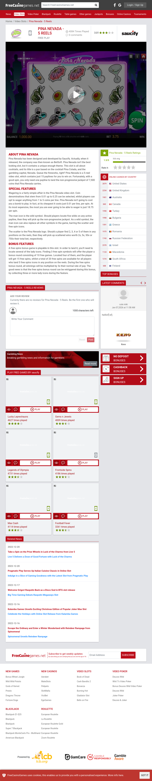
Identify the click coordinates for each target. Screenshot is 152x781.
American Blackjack (15, 741)
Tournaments (140, 14)
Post (90, 339)
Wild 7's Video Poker (122, 685)
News (8, 14)
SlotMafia (45, 694)
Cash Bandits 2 (84, 685)
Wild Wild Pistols (13, 685)
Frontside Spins (63, 470)
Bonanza (81, 690)
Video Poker (33, 14)
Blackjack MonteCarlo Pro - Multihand (23, 737)
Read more (90, 363)
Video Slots (19, 14)
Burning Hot (82, 694)
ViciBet (44, 699)
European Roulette (49, 718)
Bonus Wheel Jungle (15, 680)
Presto (9, 694)
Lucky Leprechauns (18, 416)
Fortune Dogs (12, 704)
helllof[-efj (107, 315)
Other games (85, 14)
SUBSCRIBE (128, 658)
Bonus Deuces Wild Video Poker (127, 690)
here (121, 775)
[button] (141, 283)
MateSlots (46, 685)
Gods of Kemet (12, 690)
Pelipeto (45, 690)
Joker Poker (118, 699)
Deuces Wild (118, 680)
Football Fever (62, 523)
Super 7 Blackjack (14, 732)
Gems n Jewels (63, 416)
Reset (82, 339)
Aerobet (45, 680)
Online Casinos (124, 14)
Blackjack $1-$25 (13, 718)
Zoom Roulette (48, 741)
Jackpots (98, 14)
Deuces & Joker (120, 704)
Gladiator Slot (83, 699)
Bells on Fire (82, 704)
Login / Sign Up (135, 5)
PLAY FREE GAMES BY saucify (23, 372)
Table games (70, 14)
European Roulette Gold (52, 727)
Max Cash (13, 523)
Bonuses (110, 14)
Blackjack (46, 14)
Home (9, 21)
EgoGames (46, 704)
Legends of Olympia (18, 470)
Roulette (57, 14)
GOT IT (144, 775)
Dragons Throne (13, 699)
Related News (14, 539)
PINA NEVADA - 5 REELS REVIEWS (25, 287)
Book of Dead (83, 680)
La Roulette (46, 723)
